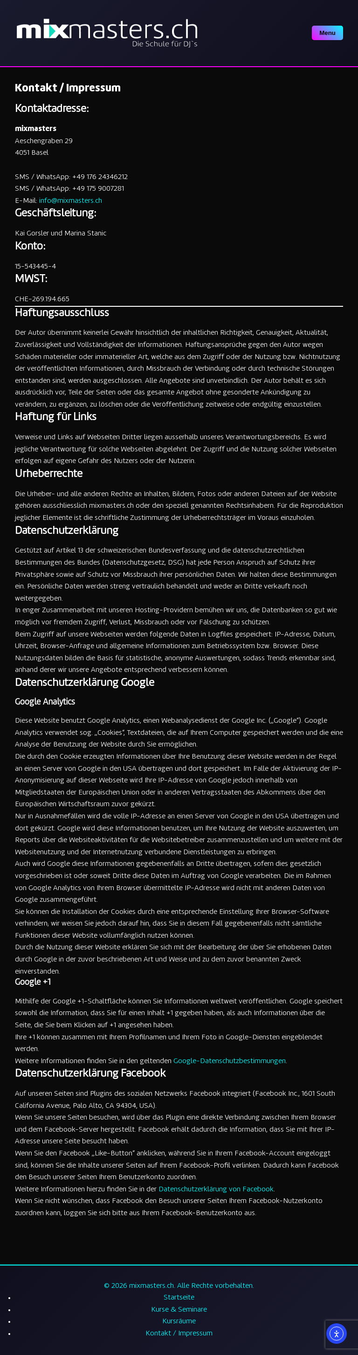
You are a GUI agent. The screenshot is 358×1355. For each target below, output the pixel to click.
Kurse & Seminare (179, 1310)
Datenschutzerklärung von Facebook (216, 1189)
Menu (327, 32)
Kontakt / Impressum (179, 1333)
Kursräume (179, 1321)
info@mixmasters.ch (70, 201)
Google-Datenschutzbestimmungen (229, 1061)
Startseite (179, 1297)
